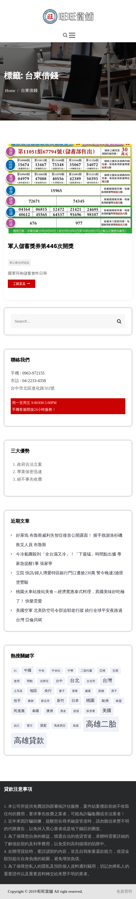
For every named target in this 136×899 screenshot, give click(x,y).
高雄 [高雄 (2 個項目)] (76, 725)
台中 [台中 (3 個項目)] (59, 681)
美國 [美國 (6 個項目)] (106, 710)
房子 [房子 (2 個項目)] (114, 691)
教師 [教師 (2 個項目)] (31, 700)
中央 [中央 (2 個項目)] (41, 670)
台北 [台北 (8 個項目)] (74, 680)
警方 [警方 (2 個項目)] (30, 725)
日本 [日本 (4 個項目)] (75, 700)
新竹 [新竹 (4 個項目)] (60, 700)
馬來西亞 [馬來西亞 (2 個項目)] (60, 725)
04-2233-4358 (34, 380)
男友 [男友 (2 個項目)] (63, 711)
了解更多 (21, 283)
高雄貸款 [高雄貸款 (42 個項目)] (29, 740)
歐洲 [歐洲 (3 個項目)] (105, 701)
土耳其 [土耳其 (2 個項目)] (18, 691)
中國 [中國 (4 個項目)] (27, 670)
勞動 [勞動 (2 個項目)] (30, 681)
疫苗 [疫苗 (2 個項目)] (76, 711)
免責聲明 (124, 891)
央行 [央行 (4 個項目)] (48, 691)
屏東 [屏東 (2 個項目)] (75, 691)
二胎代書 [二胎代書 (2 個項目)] (86, 670)
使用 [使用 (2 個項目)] (17, 681)
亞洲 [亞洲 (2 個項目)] (102, 670)
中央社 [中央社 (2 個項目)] (56, 670)
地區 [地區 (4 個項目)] (33, 691)
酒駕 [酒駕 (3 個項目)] (43, 725)
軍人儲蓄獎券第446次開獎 (41, 246)
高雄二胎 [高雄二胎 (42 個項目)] (101, 724)
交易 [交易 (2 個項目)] (115, 670)
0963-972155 (33, 373)
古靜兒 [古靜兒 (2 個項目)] (44, 681)
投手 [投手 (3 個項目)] (17, 701)
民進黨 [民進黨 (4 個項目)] (19, 711)
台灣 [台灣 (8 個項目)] (107, 680)
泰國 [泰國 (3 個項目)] (35, 711)
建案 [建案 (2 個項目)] (88, 691)
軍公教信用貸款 (19, 262)
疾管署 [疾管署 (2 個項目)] (90, 711)
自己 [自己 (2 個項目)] (17, 725)
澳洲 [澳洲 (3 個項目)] (49, 711)
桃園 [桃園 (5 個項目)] (90, 700)
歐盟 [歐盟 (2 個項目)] (119, 700)
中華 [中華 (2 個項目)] (70, 670)
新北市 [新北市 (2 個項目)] (45, 700)
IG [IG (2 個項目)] (15, 670)
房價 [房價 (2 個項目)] (101, 691)
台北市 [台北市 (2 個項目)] (91, 681)
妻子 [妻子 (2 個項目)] (62, 691)
